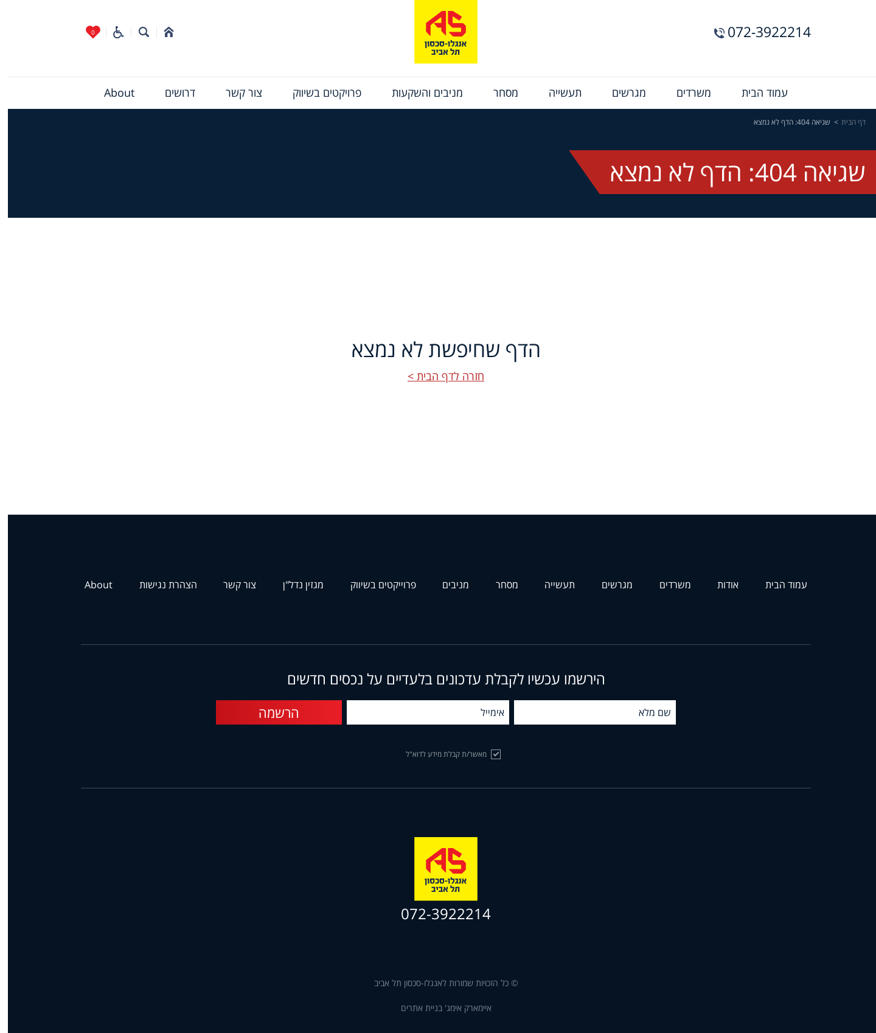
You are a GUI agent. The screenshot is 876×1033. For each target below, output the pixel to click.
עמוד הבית (757, 93)
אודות (720, 585)
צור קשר (236, 93)
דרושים (172, 93)
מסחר (497, 93)
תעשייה (557, 93)
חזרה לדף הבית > (438, 376)
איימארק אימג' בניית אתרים (438, 1008)
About (111, 93)
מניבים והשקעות (419, 93)
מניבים (447, 585)
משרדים (686, 93)
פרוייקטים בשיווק (375, 585)
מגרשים (621, 93)
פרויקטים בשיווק (319, 93)
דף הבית (845, 122)
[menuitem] (757, 93)
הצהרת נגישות (160, 585)
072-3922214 (761, 32)
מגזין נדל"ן (295, 585)
